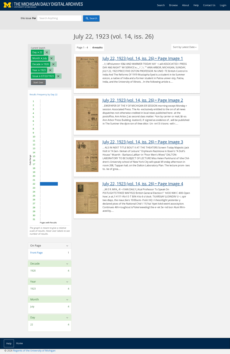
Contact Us (209, 5)
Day (32, 317)
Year (33, 281)
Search (161, 5)
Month (34, 299)
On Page (35, 245)
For (34, 18)
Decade (35, 263)
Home (19, 343)
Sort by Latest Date (184, 47)
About (185, 5)
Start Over (38, 82)
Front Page (36, 252)
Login (223, 5)
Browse (173, 5)
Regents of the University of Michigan (34, 350)
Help (196, 5)
